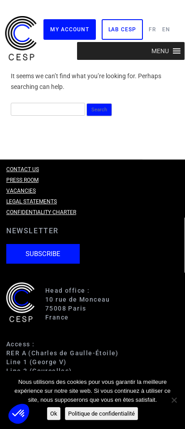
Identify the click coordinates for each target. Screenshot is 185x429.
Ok (53, 413)
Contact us (22, 169)
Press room (22, 180)
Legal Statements (31, 201)
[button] (160, 51)
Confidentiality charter (41, 212)
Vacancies (21, 191)
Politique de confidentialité (101, 413)
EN (166, 29)
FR (152, 29)
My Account (69, 29)
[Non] (173, 399)
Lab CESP (122, 29)
